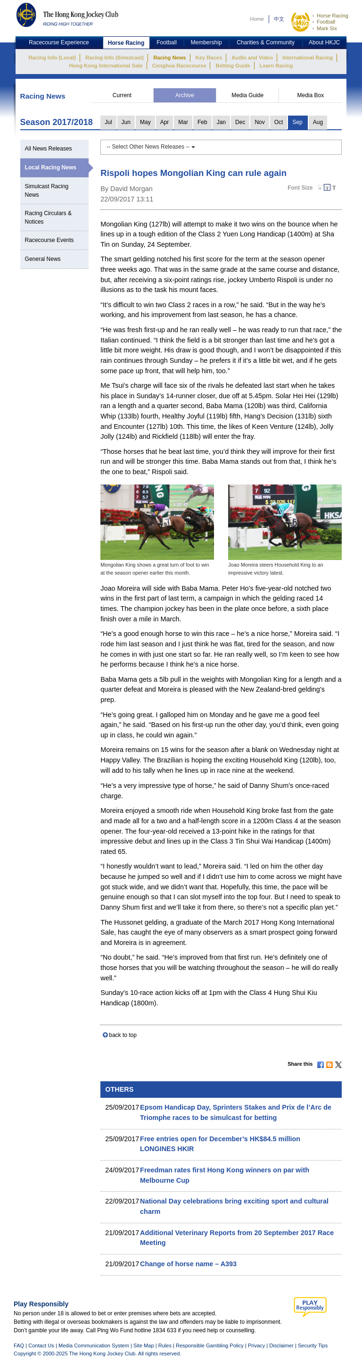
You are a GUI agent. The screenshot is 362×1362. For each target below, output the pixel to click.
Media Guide (247, 95)
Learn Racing (276, 65)
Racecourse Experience (59, 42)
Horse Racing (332, 15)
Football (326, 22)
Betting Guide (233, 65)
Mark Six (327, 28)
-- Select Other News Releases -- (151, 146)
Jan (221, 122)
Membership (206, 42)
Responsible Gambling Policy (210, 1345)
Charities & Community (266, 42)
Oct (278, 122)
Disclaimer (281, 1345)
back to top (123, 1035)
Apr (164, 122)
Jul (108, 122)
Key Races (209, 57)
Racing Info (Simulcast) (114, 57)
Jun (126, 122)
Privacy (256, 1345)
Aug (318, 122)
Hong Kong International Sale (105, 65)
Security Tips (313, 1345)
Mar (183, 122)
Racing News (169, 57)
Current (122, 95)
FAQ (19, 1345)
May (145, 122)
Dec (240, 122)
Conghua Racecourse (179, 65)
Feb (202, 122)
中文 (279, 19)
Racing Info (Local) (52, 57)
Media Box (310, 95)
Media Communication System (93, 1345)
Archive (184, 95)
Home (257, 19)
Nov (259, 122)
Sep (297, 122)
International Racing (307, 57)
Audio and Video (252, 57)
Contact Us (41, 1345)
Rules (165, 1345)
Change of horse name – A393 (188, 1264)
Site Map (143, 1345)
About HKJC (324, 42)
